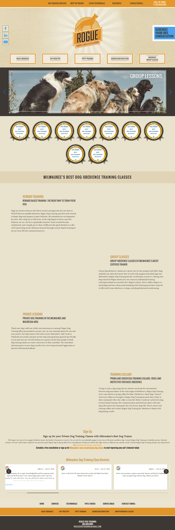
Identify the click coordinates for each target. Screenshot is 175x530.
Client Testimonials (97, 3)
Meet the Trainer (77, 3)
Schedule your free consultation (164, 33)
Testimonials (71, 503)
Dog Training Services (57, 3)
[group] (87, 92)
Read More (11, 485)
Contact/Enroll (136, 3)
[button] (4, 91)
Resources (116, 3)
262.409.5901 (87, 524)
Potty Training (80, 511)
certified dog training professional (89, 445)
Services (55, 503)
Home (42, 503)
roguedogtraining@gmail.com (87, 526)
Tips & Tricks (90, 503)
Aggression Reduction (100, 511)
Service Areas (108, 503)
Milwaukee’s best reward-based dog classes (87, 447)
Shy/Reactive (64, 511)
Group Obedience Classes (124, 511)
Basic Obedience (47, 511)
